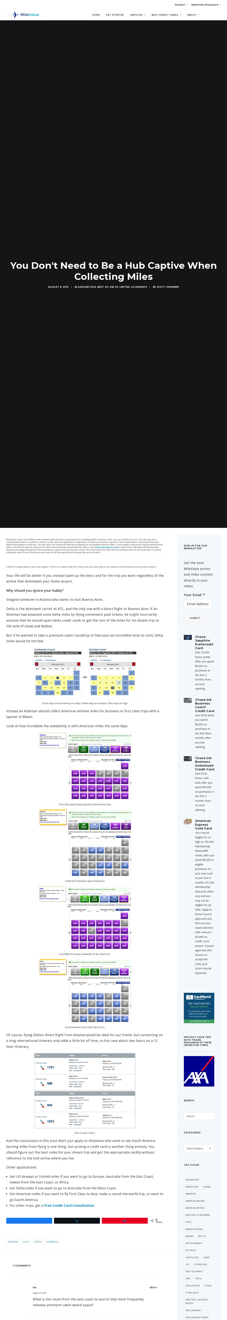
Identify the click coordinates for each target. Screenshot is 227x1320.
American (13, 1181)
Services (137, 14)
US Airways (139, 256)
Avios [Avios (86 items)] (188, 1161)
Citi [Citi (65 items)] (187, 1204)
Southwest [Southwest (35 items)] (192, 1306)
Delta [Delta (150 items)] (198, 1218)
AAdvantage (87, 256)
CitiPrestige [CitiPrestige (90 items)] (200, 1204)
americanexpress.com (106, 487)
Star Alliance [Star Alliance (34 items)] (193, 1313)
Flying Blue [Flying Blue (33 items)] (192, 1232)
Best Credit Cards (166, 14)
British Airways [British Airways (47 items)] (194, 1183)
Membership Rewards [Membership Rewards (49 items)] (197, 1285)
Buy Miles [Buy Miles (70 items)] (191, 1190)
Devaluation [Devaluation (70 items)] (193, 1225)
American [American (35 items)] (191, 1133)
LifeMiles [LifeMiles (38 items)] (190, 1271)
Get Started (115, 14)
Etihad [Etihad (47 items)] (208, 1225)
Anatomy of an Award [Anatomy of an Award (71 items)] (198, 1154)
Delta (114, 256)
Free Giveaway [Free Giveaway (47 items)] (193, 1250)
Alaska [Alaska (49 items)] (207, 1126)
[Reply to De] (153, 1227)
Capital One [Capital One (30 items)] (192, 1197)
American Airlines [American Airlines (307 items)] (195, 1140)
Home (96, 14)
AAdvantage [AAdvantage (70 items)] (192, 1119)
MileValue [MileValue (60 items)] (191, 1292)
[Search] (218, 16)
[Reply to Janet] (153, 1315)
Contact (181, 4)
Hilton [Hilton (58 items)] (204, 1264)
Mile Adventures (59, 1268)
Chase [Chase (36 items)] (206, 1197)
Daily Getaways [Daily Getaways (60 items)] (194, 1211)
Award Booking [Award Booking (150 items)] (194, 1168)
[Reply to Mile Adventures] (153, 1268)
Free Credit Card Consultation (69, 1145)
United (124, 256)
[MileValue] (22, 15)
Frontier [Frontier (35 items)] (190, 1264)
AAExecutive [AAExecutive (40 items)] (192, 1126)
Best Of (102, 256)
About (193, 14)
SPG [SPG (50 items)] (205, 1306)
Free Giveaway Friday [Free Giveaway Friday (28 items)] (197, 1257)
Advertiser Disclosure (206, 4)
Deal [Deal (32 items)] (188, 1218)
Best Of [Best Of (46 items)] (202, 1176)
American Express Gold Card (203, 764)
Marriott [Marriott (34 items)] (191, 1278)
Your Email (194, 534)
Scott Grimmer (168, 256)
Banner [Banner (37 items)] (189, 1176)
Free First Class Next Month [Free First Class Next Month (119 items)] (197, 1241)
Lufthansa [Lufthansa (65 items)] (206, 1271)
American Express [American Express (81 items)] (195, 1147)
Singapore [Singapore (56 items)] (191, 1299)
